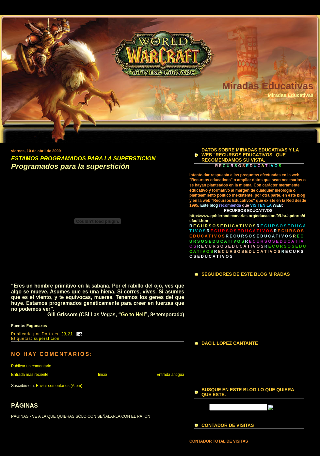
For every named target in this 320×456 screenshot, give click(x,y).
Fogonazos (36, 326)
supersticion (46, 338)
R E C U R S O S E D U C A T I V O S (259, 236)
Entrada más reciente (29, 374)
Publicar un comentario (31, 366)
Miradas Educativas (267, 85)
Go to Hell (133, 314)
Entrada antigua (170, 374)
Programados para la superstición (70, 167)
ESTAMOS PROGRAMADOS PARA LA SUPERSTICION (83, 158)
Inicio (102, 374)
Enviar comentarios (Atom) (59, 385)
